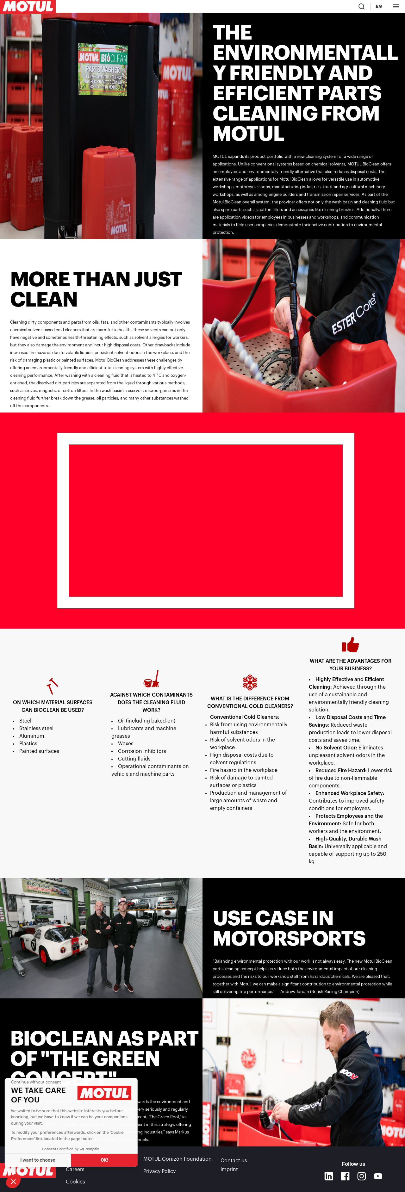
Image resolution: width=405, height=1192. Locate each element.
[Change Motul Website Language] (363, 7)
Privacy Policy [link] (159, 1170)
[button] (13, 1181)
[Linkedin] (328, 1176)
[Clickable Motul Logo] (28, 7)
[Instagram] (361, 1176)
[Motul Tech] (388, 7)
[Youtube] (378, 1176)
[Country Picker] (345, 7)
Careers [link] (75, 1170)
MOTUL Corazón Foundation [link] (177, 1161)
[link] (193, 7)
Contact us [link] (234, 1161)
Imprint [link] (229, 1170)
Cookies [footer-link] (75, 1179)
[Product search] (327, 7)
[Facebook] (345, 1176)
